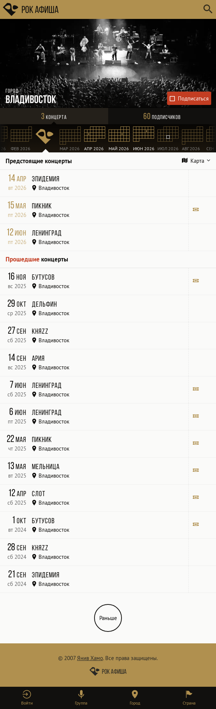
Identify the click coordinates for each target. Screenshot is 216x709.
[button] (27, 698)
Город (135, 703)
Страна (189, 703)
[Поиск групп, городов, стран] (130, 9)
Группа (81, 703)
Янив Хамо (90, 658)
